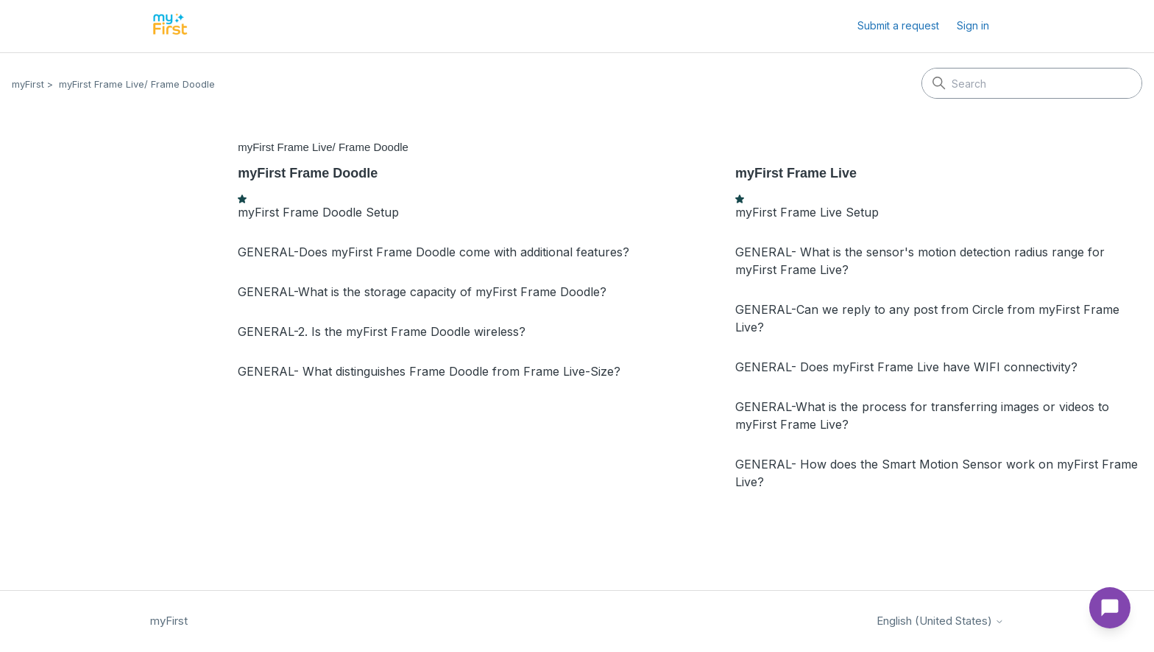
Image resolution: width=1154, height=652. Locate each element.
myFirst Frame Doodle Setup (318, 212)
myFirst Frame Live (796, 173)
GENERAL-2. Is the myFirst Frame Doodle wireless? (381, 331)
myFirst (28, 84)
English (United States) (940, 621)
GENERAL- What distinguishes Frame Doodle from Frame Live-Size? (429, 371)
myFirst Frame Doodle (308, 173)
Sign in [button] (973, 25)
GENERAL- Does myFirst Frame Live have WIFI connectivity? (906, 367)
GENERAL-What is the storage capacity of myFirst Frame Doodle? (422, 291)
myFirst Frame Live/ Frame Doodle (137, 84)
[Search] (1031, 83)
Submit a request (898, 25)
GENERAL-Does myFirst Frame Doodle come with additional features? (433, 252)
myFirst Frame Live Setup (807, 212)
